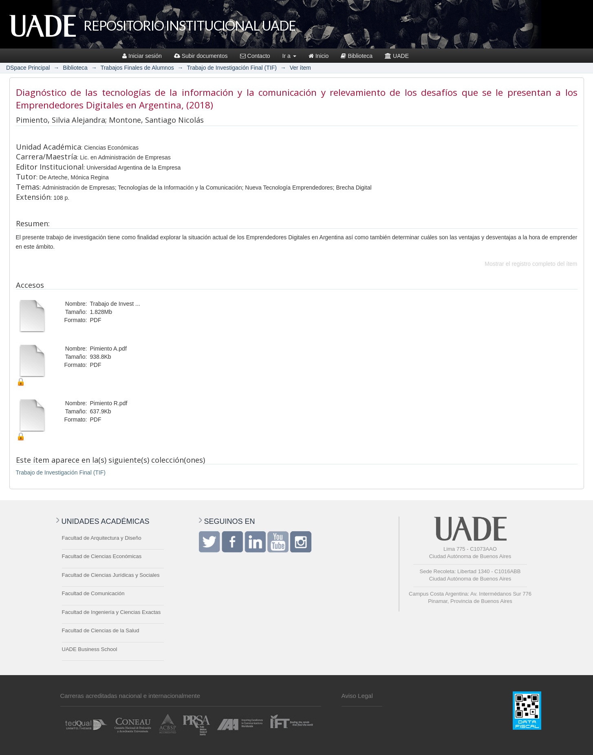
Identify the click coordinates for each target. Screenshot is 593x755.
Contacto (255, 56)
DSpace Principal (28, 67)
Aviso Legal (357, 695)
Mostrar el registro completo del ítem (531, 263)
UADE (397, 56)
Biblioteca (357, 56)
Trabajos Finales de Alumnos (137, 67)
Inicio (319, 56)
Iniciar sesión (142, 56)
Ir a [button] (289, 56)
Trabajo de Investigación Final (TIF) (231, 67)
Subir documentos (201, 56)
